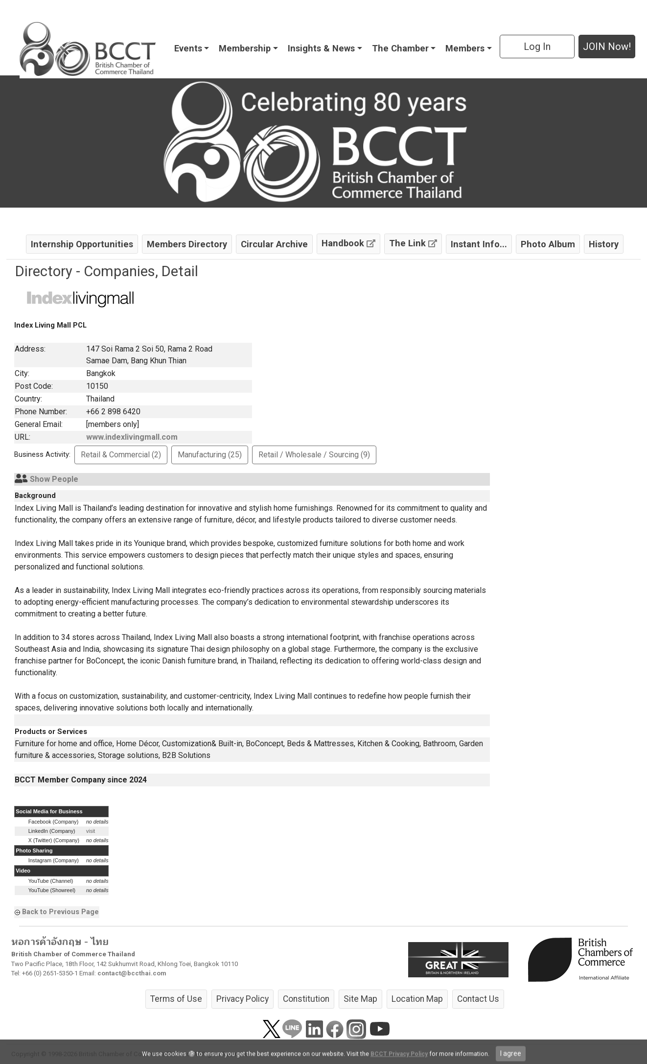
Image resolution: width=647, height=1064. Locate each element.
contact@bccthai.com (131, 973)
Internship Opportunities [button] (82, 244)
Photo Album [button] (548, 244)
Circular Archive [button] (274, 244)
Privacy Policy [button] (242, 999)
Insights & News (321, 48)
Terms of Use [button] (176, 999)
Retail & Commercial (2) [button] (121, 454)
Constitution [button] (306, 999)
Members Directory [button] (187, 244)
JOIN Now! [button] (607, 46)
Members (465, 48)
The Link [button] (413, 243)
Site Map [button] (360, 999)
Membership (245, 48)
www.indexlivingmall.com (132, 437)
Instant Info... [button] (479, 244)
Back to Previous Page (60, 911)
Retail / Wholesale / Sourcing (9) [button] (314, 454)
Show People (54, 479)
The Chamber (400, 48)
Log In (537, 46)
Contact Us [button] (478, 999)
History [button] (604, 244)
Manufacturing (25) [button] (210, 454)
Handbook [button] (348, 243)
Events (188, 48)
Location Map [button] (417, 999)
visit (90, 831)
